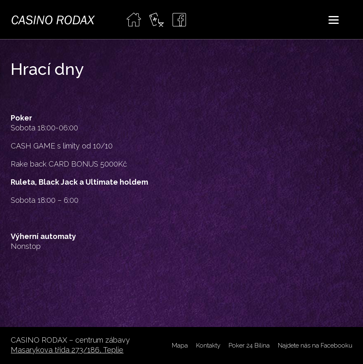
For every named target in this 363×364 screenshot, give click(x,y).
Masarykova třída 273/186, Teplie (67, 349)
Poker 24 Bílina (249, 345)
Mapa (180, 345)
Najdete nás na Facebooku (315, 345)
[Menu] (333, 19)
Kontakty (208, 345)
